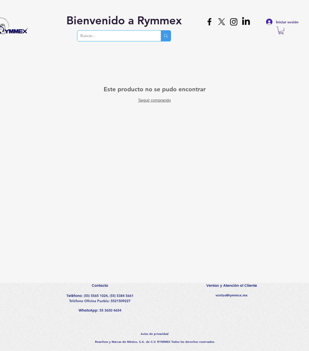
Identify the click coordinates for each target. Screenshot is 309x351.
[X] (221, 22)
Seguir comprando (154, 100)
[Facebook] (209, 22)
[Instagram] (234, 22)
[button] (281, 30)
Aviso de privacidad (155, 334)
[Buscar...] (115, 36)
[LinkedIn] (246, 22)
